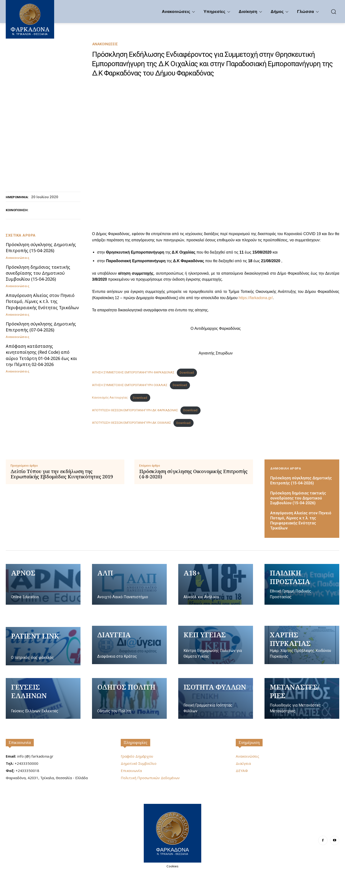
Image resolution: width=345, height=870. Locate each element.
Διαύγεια (243, 763)
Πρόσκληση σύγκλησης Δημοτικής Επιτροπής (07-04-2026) (41, 327)
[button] (333, 11)
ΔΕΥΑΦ (242, 770)
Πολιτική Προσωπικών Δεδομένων (150, 777)
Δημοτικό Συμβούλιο (138, 763)
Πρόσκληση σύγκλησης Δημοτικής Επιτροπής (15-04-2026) (41, 247)
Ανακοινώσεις (105, 44)
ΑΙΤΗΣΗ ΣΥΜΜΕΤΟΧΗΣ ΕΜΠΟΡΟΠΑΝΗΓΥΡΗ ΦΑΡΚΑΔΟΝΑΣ (133, 372)
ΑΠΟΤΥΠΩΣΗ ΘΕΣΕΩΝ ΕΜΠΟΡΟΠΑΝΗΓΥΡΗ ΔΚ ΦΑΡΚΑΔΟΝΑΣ (135, 410)
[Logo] (172, 832)
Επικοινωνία (20, 742)
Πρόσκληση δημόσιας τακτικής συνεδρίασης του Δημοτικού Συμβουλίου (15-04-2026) (38, 273)
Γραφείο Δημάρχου (137, 756)
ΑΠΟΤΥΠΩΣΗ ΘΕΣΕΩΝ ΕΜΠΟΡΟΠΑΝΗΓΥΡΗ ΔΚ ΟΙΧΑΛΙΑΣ (131, 423)
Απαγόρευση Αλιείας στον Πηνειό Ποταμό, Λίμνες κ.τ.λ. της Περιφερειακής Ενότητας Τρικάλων (42, 301)
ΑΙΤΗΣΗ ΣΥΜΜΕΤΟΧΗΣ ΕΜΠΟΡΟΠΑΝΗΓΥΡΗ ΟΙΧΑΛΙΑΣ (129, 385)
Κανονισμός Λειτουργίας (110, 398)
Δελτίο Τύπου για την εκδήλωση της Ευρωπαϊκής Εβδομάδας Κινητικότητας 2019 (62, 474)
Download (187, 372)
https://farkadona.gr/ (256, 298)
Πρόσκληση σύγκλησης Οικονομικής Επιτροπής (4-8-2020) (193, 474)
